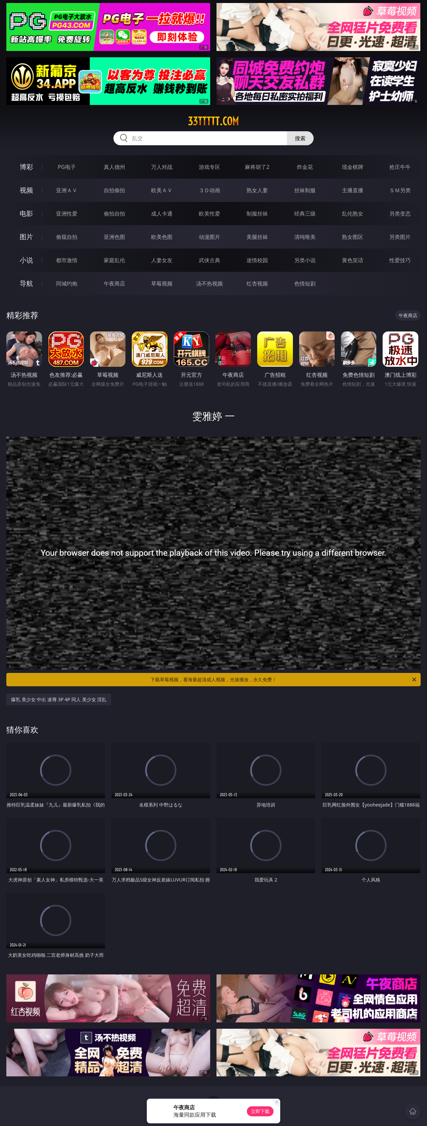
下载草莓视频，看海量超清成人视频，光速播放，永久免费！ (283, 680)
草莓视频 (161, 283)
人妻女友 (161, 260)
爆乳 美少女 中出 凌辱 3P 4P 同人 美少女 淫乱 (58, 699)
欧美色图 (161, 237)
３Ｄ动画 (209, 190)
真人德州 (114, 167)
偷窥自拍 (66, 237)
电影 (26, 213)
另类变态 (400, 213)
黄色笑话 (352, 260)
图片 (26, 236)
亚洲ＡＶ (66, 190)
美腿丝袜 (257, 237)
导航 (26, 283)
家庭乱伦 (114, 260)
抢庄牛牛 (400, 167)
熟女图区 (352, 237)
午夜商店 (114, 283)
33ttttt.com (213, 121)
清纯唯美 (305, 237)
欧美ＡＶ (161, 190)
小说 (26, 260)
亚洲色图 (114, 237)
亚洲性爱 (66, 213)
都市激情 (66, 260)
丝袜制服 (305, 190)
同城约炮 (66, 283)
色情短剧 (305, 283)
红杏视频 (257, 283)
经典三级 (305, 213)
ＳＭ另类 (400, 190)
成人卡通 (161, 213)
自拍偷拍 (114, 190)
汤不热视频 (209, 283)
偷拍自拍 (114, 213)
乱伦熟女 (352, 213)
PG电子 (66, 167)
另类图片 (400, 237)
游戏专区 (209, 167)
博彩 (26, 166)
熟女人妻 (257, 190)
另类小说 (305, 260)
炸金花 (305, 167)
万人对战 (161, 167)
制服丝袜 (257, 213)
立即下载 (260, 1111)
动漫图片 (209, 237)
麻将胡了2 (257, 167)
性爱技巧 (400, 260)
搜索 (300, 138)
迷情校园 (257, 260)
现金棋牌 (352, 167)
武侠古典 (209, 260)
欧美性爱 (209, 213)
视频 (26, 190)
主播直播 (352, 190)
